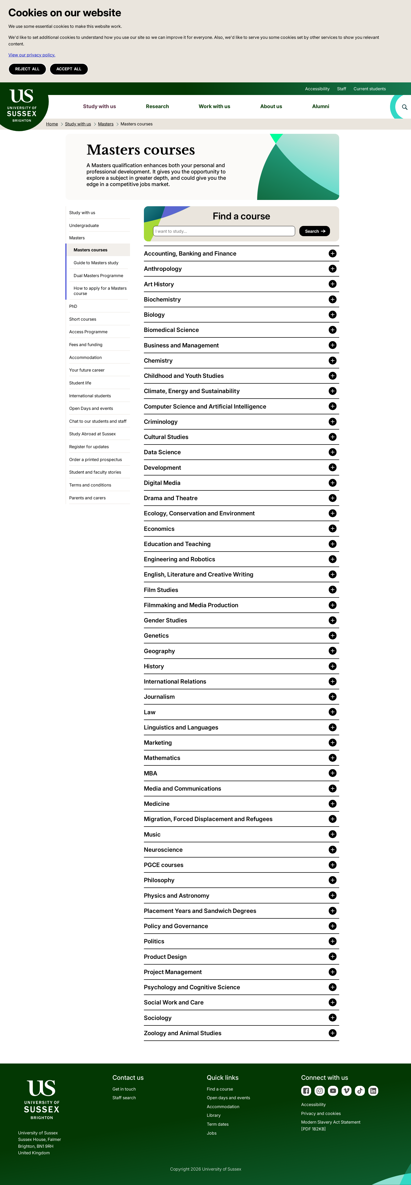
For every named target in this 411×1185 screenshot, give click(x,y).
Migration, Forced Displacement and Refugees (208, 818)
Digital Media (162, 482)
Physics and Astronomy (176, 895)
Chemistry (158, 360)
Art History (159, 284)
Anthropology (163, 268)
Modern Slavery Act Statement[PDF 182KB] (330, 1125)
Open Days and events (91, 408)
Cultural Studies (166, 436)
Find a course (220, 1089)
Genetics (156, 635)
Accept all (69, 68)
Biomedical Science (171, 329)
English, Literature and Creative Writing (198, 574)
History (154, 666)
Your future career (87, 370)
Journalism (159, 696)
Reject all (27, 68)
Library (214, 1115)
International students (90, 395)
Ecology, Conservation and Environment (199, 513)
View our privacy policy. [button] (31, 54)
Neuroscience (163, 849)
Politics (154, 941)
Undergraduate (84, 225)
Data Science (162, 452)
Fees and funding (85, 344)
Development (162, 467)
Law (149, 712)
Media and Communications (182, 788)
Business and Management (181, 345)
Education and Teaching (177, 543)
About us (271, 106)
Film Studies (161, 589)
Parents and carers (87, 497)
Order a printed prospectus (95, 459)
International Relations (175, 681)
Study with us (99, 106)
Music (152, 834)
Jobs (212, 1133)
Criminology (161, 421)
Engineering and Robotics (179, 559)
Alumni (320, 106)
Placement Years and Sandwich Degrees (200, 910)
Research (157, 106)
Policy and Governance (176, 925)
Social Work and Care (174, 1002)
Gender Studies (165, 620)
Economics (159, 528)
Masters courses (90, 249)
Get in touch (124, 1089)
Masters (77, 237)
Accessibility (317, 88)
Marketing (158, 742)
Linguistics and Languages (181, 727)
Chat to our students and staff (98, 421)
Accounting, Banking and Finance (190, 253)
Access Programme (88, 331)
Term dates (218, 1124)
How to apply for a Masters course (100, 290)
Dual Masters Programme (98, 275)
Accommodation (85, 357)
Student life (80, 382)
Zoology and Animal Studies (182, 1032)
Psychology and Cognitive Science (192, 987)
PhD (73, 306)
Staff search (124, 1097)
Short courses (82, 319)
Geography (159, 650)
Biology (154, 314)
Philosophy (159, 880)
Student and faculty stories (95, 472)
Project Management (173, 971)
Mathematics (162, 757)
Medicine (157, 803)
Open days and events (228, 1097)
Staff (341, 88)
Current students (370, 88)
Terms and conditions (90, 485)
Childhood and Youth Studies (184, 375)
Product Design (165, 956)
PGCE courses (163, 864)
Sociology (158, 1017)
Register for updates (89, 446)
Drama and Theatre (171, 497)
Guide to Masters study (96, 262)
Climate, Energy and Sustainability (192, 390)
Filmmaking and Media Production (191, 605)
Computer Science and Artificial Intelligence (205, 406)
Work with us (214, 106)
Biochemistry (162, 299)
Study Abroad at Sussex (92, 433)
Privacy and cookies (321, 1113)
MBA (150, 773)
